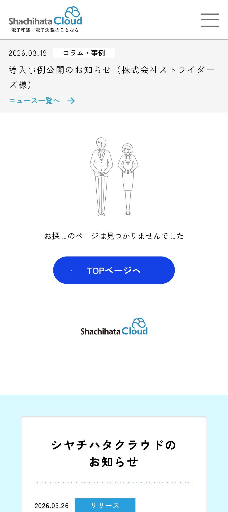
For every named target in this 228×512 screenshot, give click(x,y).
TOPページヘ (114, 270)
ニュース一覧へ (34, 100)
